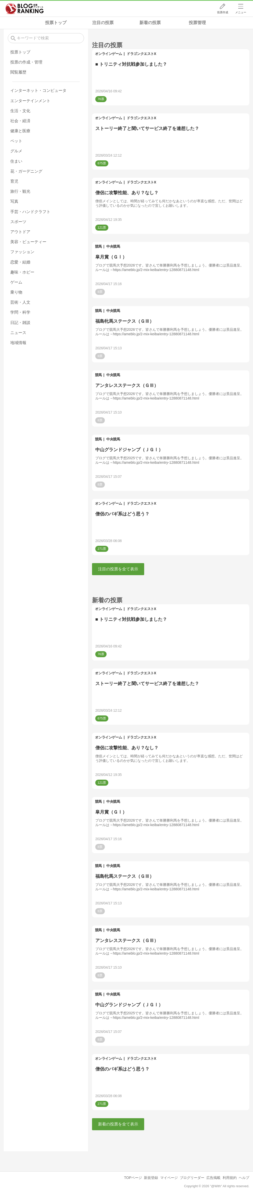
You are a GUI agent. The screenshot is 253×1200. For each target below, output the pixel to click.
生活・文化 (20, 111)
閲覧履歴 (18, 72)
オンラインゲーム (108, 54)
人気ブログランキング (25, 9)
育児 (14, 181)
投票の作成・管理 (26, 62)
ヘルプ (244, 1178)
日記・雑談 (20, 322)
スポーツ (18, 222)
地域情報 (18, 343)
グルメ (16, 151)
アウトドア (20, 232)
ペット (16, 141)
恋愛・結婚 (20, 262)
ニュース (18, 332)
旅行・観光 (20, 191)
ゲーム (16, 282)
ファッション (22, 252)
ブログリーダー (192, 1178)
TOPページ (133, 1178)
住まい (16, 161)
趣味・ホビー (22, 272)
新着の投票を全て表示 (118, 1124)
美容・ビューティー (28, 242)
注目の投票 (103, 22)
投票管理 (197, 22)
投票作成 (222, 12)
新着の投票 (150, 22)
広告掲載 (213, 1178)
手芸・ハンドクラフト (30, 212)
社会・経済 (20, 121)
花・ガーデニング (26, 171)
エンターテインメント (30, 101)
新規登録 (151, 1178)
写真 (14, 201)
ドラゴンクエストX (141, 54)
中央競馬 (113, 246)
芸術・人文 (20, 302)
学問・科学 (20, 312)
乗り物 (16, 292)
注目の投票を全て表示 (118, 569)
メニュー (240, 12)
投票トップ (55, 22)
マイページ (169, 1178)
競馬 (98, 246)
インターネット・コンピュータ (38, 90)
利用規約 (230, 1178)
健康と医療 (20, 131)
